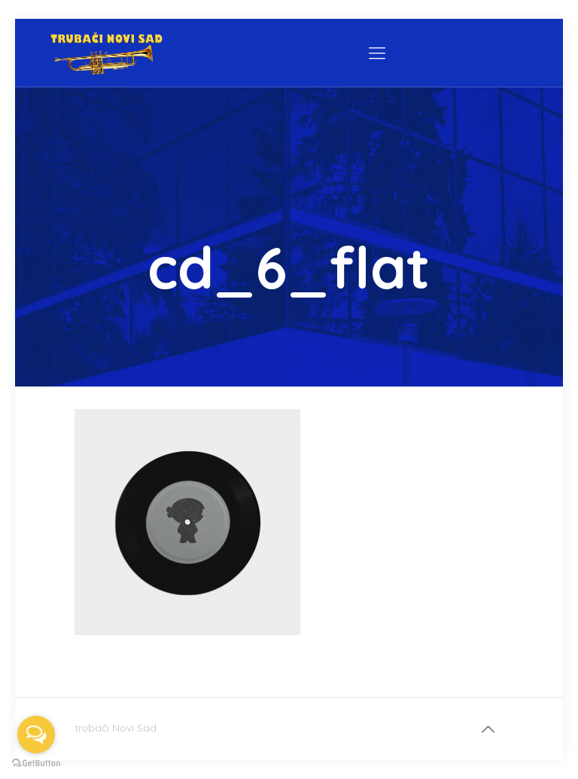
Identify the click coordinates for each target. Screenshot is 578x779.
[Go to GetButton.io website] (36, 763)
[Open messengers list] (36, 734)
